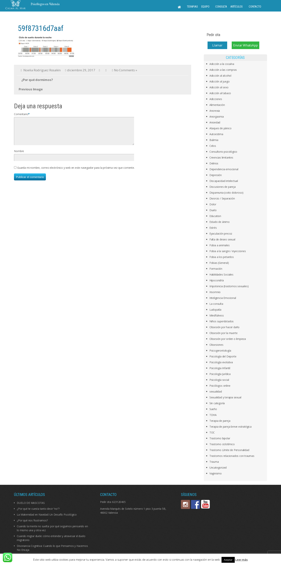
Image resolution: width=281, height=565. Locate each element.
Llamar (217, 45)
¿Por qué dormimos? (37, 80)
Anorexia (214, 110)
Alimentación (217, 105)
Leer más (241, 559)
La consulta (216, 304)
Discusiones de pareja (222, 187)
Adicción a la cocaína (221, 64)
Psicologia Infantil (219, 368)
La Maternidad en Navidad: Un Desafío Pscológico (47, 514)
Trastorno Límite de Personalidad (229, 450)
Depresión (215, 175)
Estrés (213, 227)
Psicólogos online (219, 385)
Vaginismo (215, 473)
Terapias (192, 6)
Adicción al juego (219, 81)
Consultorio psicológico (223, 151)
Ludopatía (215, 309)
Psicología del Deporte (222, 356)
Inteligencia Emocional (222, 298)
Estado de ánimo (219, 222)
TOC (212, 432)
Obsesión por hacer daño (224, 327)
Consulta (221, 6)
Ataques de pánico (220, 128)
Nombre (19, 155)
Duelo (213, 210)
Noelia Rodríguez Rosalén (41, 70)
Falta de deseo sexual (222, 239)
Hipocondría (216, 280)
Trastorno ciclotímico (222, 444)
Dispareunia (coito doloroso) (226, 192)
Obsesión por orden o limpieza (227, 339)
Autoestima (216, 134)
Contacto (255, 6)
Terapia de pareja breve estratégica (230, 426)
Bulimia (213, 140)
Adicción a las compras (223, 70)
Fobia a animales (219, 245)
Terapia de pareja (219, 421)
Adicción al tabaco (220, 93)
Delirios (213, 163)
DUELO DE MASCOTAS (31, 503)
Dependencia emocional (223, 169)
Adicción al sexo (219, 87)
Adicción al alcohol (220, 75)
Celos (212, 146)
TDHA (213, 415)
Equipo (205, 6)
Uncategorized (218, 467)
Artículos (236, 6)
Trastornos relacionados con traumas (231, 456)
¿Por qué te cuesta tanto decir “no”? (38, 508)
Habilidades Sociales (221, 274)
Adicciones (215, 99)
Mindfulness (216, 315)
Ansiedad (214, 122)
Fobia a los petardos (221, 257)
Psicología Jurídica (220, 374)
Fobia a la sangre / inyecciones (227, 251)
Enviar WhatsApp (245, 45)
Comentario (21, 114)
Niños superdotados (221, 321)
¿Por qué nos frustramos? (32, 520)
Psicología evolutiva (221, 362)
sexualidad (215, 391)
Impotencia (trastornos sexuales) (229, 286)
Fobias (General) (219, 263)
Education (215, 216)
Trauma (214, 461)
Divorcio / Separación (222, 198)
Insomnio (215, 292)
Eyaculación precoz (220, 233)
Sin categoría (217, 403)
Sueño (213, 409)
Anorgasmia (216, 116)
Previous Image (30, 89)
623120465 (118, 502)
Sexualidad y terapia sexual (225, 397)
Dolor (212, 204)
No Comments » (125, 70)
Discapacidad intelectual (223, 181)
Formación (215, 268)
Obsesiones (216, 344)
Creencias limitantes (221, 157)
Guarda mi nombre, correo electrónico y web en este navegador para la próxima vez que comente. (75, 172)
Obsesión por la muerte (223, 333)
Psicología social (219, 380)
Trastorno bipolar (219, 438)
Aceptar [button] (228, 559)
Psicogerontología (220, 350)
